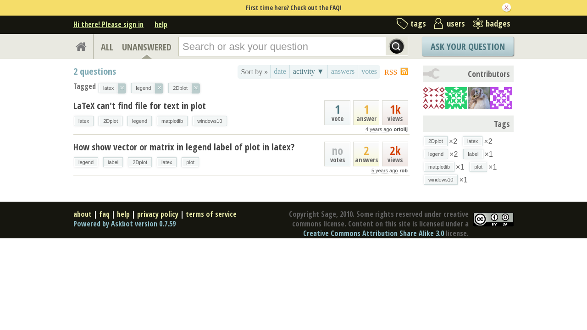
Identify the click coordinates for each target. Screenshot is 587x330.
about (82, 214)
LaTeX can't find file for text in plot (139, 105)
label (113, 162)
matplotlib (172, 121)
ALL (107, 47)
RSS (390, 72)
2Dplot (110, 121)
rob (403, 170)
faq (104, 214)
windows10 (209, 121)
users (456, 23)
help (161, 24)
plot (190, 162)
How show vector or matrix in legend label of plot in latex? (183, 147)
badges (498, 23)
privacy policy (157, 214)
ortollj (400, 129)
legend (139, 121)
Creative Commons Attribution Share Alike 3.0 (373, 233)
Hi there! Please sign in (108, 24)
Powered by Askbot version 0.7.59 (124, 224)
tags (418, 23)
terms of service (211, 214)
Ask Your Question (468, 46)
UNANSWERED (147, 47)
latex (83, 121)
